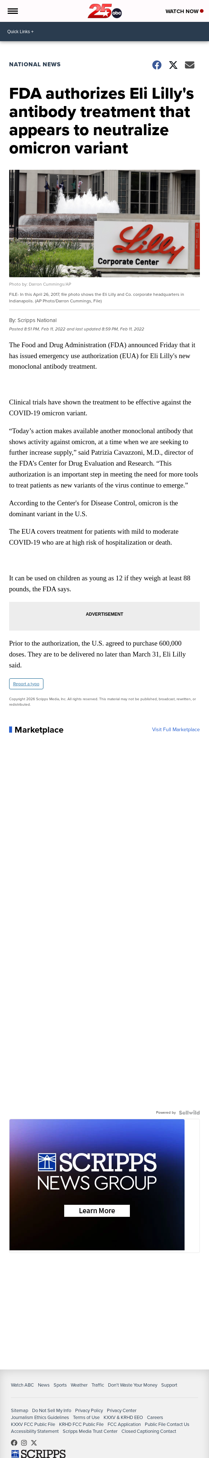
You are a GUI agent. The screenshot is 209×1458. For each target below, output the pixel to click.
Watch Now (184, 11)
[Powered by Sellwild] (189, 1114)
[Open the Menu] (12, 11)
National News (35, 64)
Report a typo (26, 685)
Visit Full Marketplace (176, 731)
